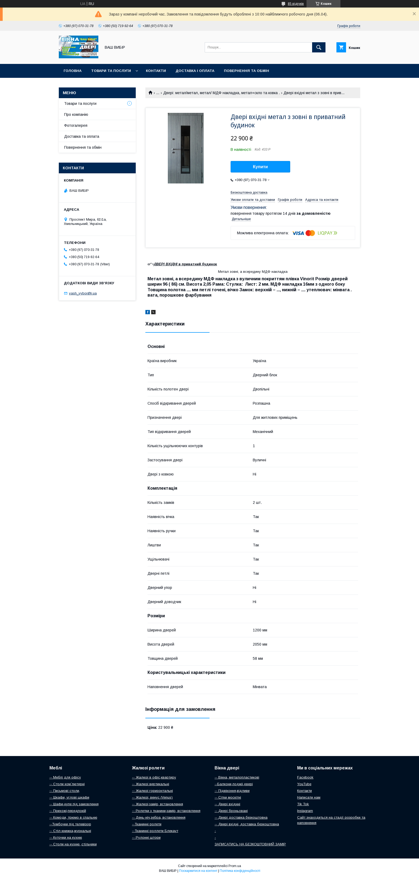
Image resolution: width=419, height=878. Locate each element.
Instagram (305, 811)
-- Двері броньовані (231, 811)
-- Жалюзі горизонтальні (152, 791)
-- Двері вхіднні (227, 804)
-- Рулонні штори (146, 837)
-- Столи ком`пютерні (67, 784)
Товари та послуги (111, 71)
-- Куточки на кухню (65, 837)
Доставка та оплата (81, 136)
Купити (260, 166)
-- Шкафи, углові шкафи (69, 797)
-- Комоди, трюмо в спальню (73, 817)
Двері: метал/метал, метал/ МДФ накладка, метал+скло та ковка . (221, 93)
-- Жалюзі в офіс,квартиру (154, 777)
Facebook (305, 777)
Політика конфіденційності (240, 871)
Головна (73, 71)
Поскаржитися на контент (198, 871)
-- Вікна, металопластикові (237, 777)
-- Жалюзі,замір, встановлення (157, 804)
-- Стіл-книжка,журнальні (70, 831)
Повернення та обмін (246, 71)
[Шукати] (318, 47)
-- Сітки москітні (228, 797)
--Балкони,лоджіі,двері (234, 784)
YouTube (304, 784)
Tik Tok (303, 804)
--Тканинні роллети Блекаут (155, 831)
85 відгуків (296, 4)
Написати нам (308, 797)
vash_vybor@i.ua (83, 293)
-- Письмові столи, (64, 791)
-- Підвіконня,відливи (232, 791)
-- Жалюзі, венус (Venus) (152, 797)
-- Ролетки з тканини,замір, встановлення (166, 811)
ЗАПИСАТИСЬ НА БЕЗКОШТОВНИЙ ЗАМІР (250, 844)
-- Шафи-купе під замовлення (74, 804)
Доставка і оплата (195, 71)
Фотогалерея (75, 125)
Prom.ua (234, 866)
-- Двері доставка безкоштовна (241, 817)
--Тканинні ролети (146, 824)
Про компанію (76, 114)
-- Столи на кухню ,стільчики (73, 844)
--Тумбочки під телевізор (70, 824)
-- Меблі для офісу (65, 777)
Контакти (156, 71)
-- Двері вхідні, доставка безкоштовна (247, 824)
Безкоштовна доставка (249, 192)
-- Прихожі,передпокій (67, 811)
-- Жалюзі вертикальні (150, 784)
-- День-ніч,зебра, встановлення (158, 817)
